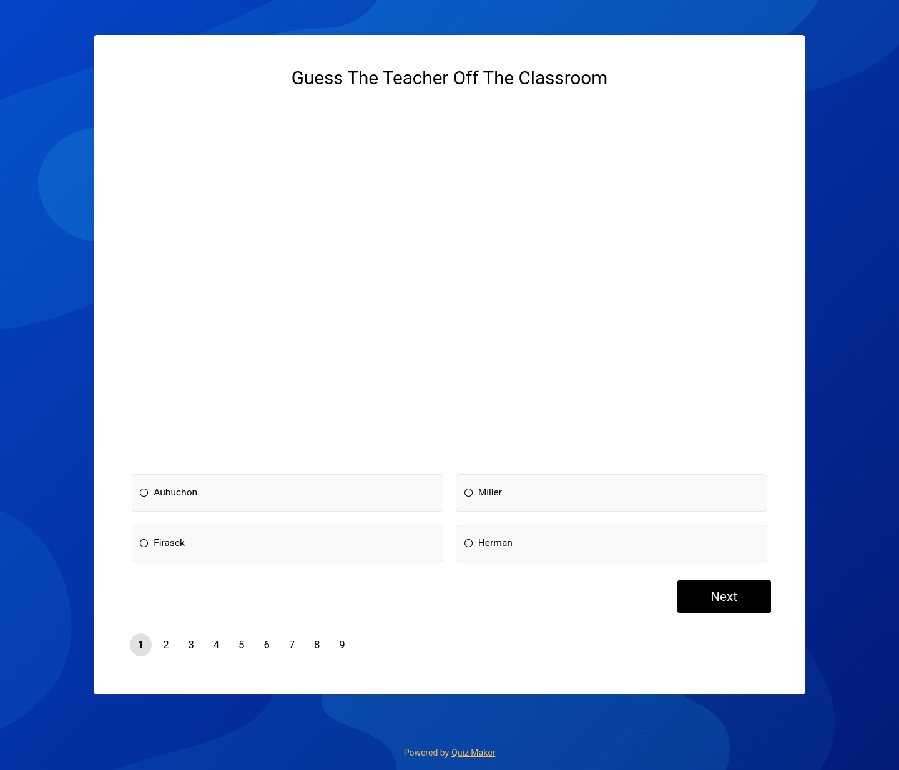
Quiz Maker (473, 753)
